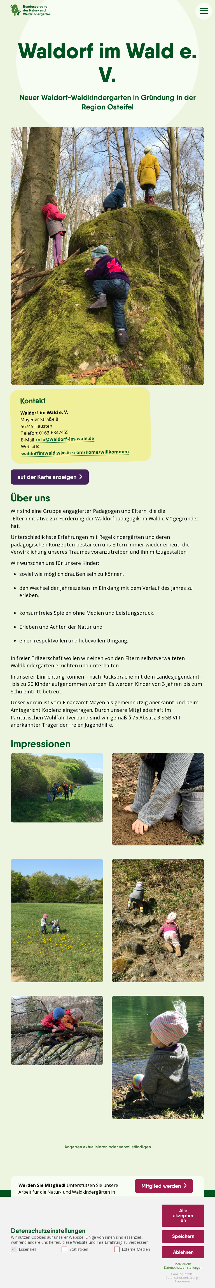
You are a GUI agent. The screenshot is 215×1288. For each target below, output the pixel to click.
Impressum (183, 1281)
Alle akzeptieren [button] (183, 1215)
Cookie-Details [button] (182, 1274)
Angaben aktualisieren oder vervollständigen (107, 1152)
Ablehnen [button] (183, 1252)
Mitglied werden (161, 1192)
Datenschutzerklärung (181, 1278)
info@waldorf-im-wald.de (65, 440)
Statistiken (75, 1249)
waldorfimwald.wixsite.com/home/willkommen (75, 454)
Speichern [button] (183, 1236)
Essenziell (23, 1249)
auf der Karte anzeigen (47, 479)
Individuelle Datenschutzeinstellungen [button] (183, 1266)
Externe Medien (132, 1249)
